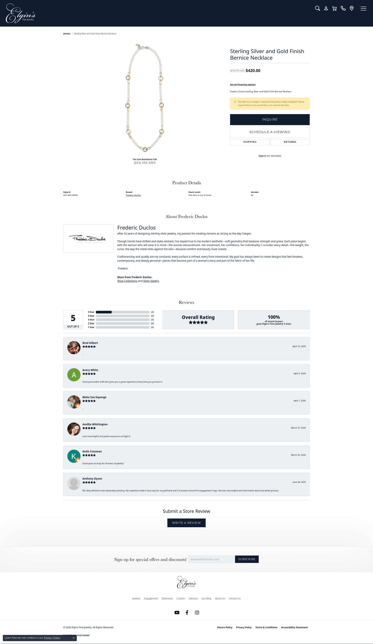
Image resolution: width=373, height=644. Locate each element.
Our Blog (206, 598)
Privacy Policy (244, 627)
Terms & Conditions (266, 627)
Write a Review (186, 523)
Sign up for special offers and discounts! (150, 559)
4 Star (91, 315)
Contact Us (235, 598)
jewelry (66, 33)
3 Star (91, 319)
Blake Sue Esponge (94, 397)
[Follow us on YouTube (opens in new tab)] (177, 612)
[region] (145, 98)
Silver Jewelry (151, 281)
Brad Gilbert (90, 343)
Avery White (90, 370)
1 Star (91, 327)
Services (193, 598)
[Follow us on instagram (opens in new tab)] (197, 612)
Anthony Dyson (92, 478)
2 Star (91, 323)
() (152, 312)
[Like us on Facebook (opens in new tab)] (187, 612)
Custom (181, 598)
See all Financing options (242, 84)
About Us (220, 598)
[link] (343, 8)
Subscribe (246, 559)
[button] (317, 8)
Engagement (151, 598)
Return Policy (225, 627)
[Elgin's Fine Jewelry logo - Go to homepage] (157, 13)
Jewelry (136, 598)
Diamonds (167, 598)
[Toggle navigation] (363, 8)
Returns (290, 142)
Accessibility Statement (294, 627)
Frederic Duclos (133, 195)
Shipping (249, 142)
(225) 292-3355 (145, 162)
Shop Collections (127, 281)
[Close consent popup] (74, 638)
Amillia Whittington (95, 424)
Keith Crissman (92, 451)
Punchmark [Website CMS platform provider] (83, 635)
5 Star (91, 312)
